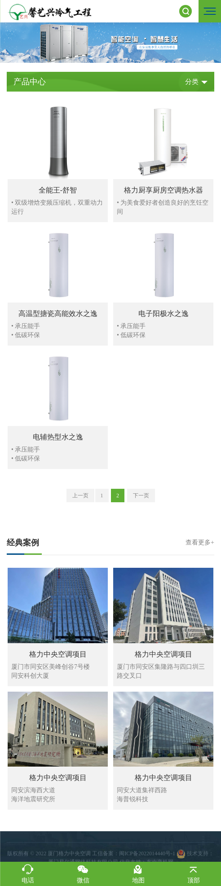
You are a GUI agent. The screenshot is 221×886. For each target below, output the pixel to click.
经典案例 (110, 542)
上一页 (80, 495)
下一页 (141, 495)
